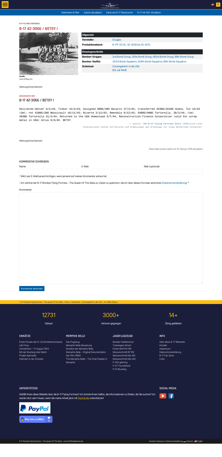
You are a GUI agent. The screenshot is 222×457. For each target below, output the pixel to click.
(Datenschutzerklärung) (174, 182)
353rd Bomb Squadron (124, 61)
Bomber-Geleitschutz (123, 341)
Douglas (116, 39)
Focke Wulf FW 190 (122, 348)
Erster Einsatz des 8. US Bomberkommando (40, 341)
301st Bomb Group (142, 56)
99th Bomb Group (184, 56)
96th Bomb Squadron (174, 61)
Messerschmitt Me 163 (124, 355)
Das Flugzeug (73, 341)
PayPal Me (83, 398)
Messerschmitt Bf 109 (123, 352)
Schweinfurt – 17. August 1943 (34, 348)
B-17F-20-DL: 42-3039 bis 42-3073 (131, 44)
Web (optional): (152, 166)
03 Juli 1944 (119, 70)
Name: (22, 166)
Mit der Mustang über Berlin (33, 352)
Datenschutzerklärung (170, 352)
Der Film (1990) (73, 355)
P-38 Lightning (120, 362)
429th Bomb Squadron (150, 61)
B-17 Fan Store (166, 355)
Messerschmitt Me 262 (124, 358)
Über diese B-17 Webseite (172, 341)
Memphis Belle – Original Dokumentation (86, 352)
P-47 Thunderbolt (121, 365)
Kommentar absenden (32, 288)
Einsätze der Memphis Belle (79, 348)
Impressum (164, 348)
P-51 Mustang (119, 369)
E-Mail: (85, 166)
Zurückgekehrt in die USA (125, 66)
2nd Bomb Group (121, 56)
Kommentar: (25, 189)
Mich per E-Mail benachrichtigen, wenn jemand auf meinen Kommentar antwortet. (63, 176)
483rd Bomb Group (163, 56)
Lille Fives (24, 345)
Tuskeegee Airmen (122, 345)
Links (162, 358)
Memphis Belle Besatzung (79, 345)
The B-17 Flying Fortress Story (162, 124)
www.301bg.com (26, 79)
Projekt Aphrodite (27, 355)
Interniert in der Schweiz (31, 358)
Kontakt (163, 345)
